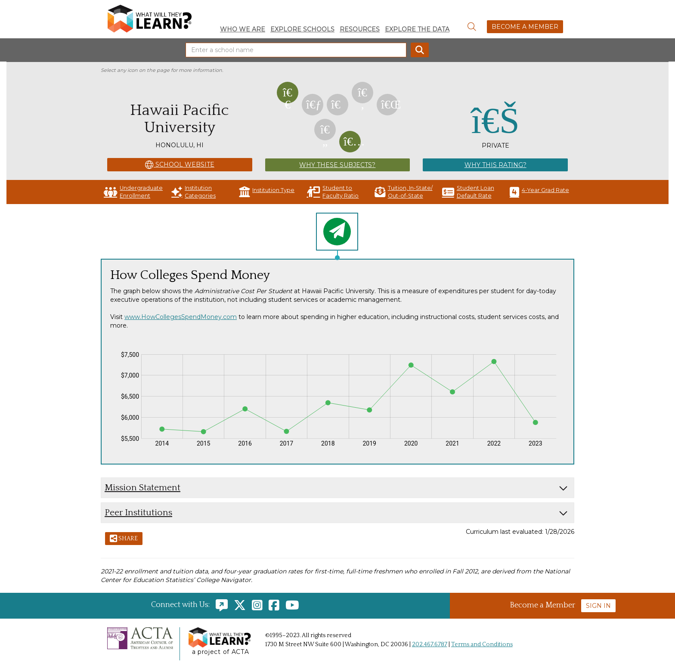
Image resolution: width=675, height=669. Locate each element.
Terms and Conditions (482, 644)
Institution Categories (193, 192)
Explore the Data (417, 29)
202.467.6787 (429, 644)
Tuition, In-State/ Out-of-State (404, 192)
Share (124, 539)
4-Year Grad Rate (539, 191)
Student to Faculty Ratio (333, 192)
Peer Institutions (138, 512)
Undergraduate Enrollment (133, 192)
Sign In (598, 606)
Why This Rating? (495, 165)
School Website (179, 165)
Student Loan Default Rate (468, 192)
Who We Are (242, 29)
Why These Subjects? (337, 165)
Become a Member (525, 27)
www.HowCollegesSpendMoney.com (180, 317)
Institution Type (266, 191)
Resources (360, 29)
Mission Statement (142, 487)
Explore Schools (302, 29)
